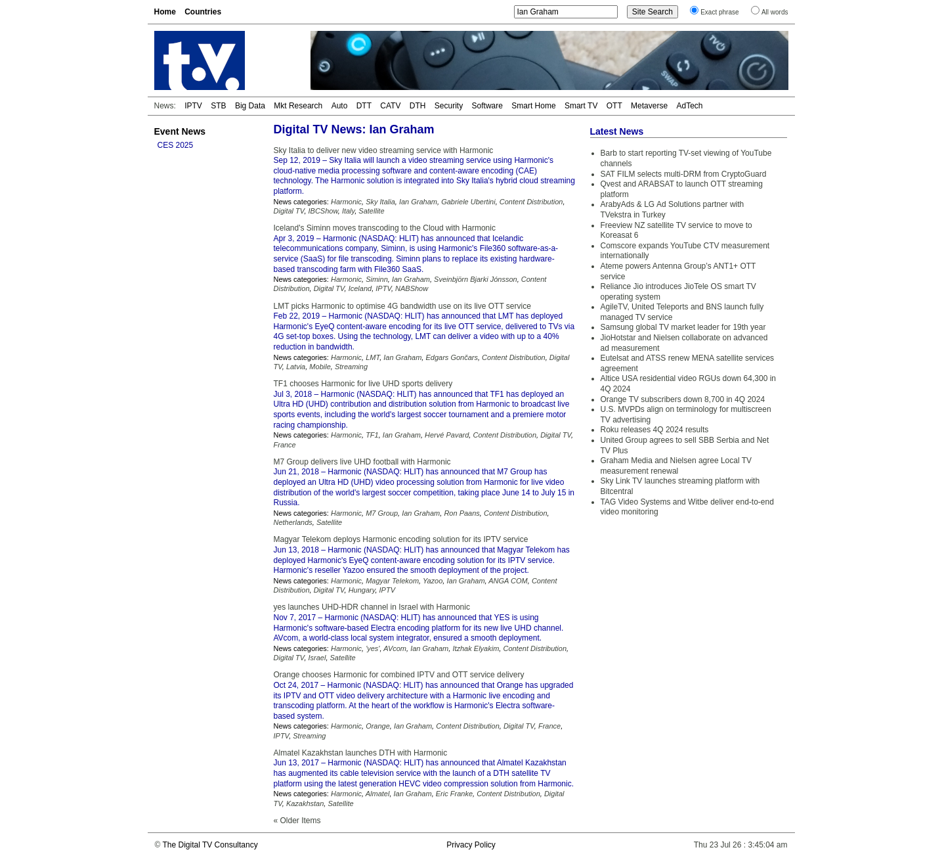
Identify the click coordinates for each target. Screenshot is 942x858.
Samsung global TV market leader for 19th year (683, 327)
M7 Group (382, 513)
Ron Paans (461, 513)
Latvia (295, 367)
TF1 (372, 435)
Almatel (378, 794)
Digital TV (289, 211)
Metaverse (649, 105)
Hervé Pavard (447, 435)
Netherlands (293, 522)
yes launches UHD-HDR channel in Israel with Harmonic (372, 607)
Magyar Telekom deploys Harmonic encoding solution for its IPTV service (401, 539)
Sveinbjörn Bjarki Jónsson (475, 279)
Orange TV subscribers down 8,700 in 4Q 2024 (683, 399)
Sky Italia (380, 202)
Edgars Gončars (451, 357)
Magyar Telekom (392, 581)
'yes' (372, 648)
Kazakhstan (305, 803)
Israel (317, 658)
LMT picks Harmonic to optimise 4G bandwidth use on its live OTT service (402, 306)
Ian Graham (418, 202)
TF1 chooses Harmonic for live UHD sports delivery (363, 383)
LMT (372, 357)
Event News (180, 131)
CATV (390, 105)
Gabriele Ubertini (468, 202)
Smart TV (581, 105)
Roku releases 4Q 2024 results (655, 429)
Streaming (351, 367)
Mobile (319, 367)
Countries (202, 11)
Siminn (377, 279)
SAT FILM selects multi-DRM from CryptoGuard (684, 174)
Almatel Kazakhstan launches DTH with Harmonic (361, 752)
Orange (378, 726)
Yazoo (432, 581)
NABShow (411, 288)
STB (218, 105)
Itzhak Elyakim (475, 648)
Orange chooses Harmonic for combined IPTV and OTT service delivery (399, 674)
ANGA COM (508, 581)
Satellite (371, 211)
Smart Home (533, 105)
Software (487, 105)
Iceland (360, 288)
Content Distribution (531, 202)
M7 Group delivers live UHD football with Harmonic (362, 461)
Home (165, 11)
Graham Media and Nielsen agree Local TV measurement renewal (676, 466)
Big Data (250, 105)
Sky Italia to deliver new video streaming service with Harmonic (384, 150)
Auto (340, 105)
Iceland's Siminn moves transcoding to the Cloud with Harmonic (385, 228)
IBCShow (323, 211)
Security (449, 105)
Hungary (362, 590)
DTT (364, 105)
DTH (418, 105)
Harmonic (346, 202)
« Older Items (297, 820)
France (285, 445)
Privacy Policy (471, 844)
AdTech (689, 105)
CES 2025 (176, 145)
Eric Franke (454, 794)
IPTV (193, 105)
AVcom (394, 648)
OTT (614, 105)
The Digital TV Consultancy (209, 844)
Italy (348, 211)
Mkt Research (298, 105)
